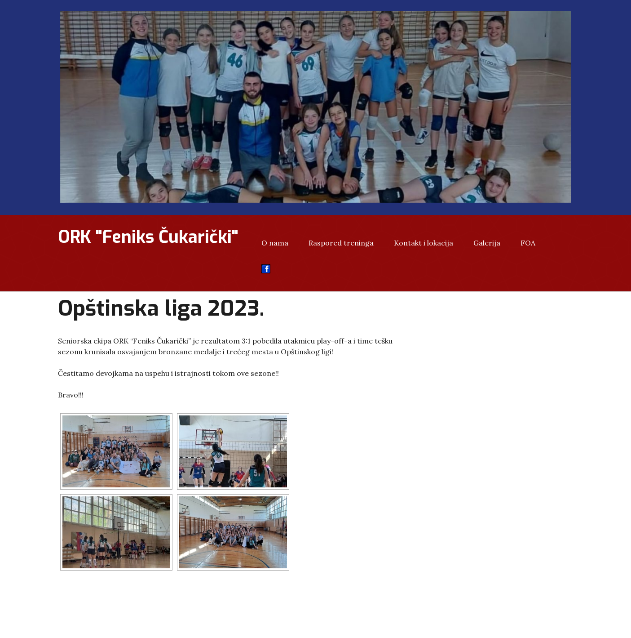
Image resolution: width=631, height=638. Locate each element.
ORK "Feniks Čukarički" (148, 237)
